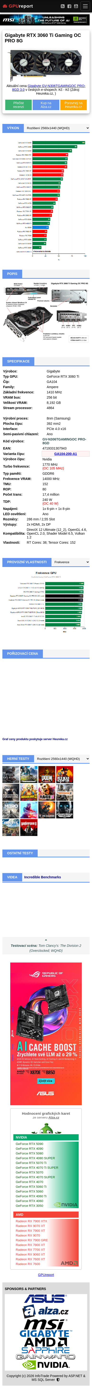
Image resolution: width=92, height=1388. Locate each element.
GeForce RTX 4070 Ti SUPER (37, 1167)
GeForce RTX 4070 (29, 1182)
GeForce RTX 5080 (29, 1153)
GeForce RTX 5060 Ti (31, 1186)
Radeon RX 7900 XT (30, 1230)
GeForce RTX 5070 (29, 1172)
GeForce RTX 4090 (29, 1148)
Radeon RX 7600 (28, 1264)
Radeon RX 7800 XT (30, 1245)
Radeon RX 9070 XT (30, 1226)
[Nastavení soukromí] (58, 1380)
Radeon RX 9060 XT (30, 1254)
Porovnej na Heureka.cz (73, 105)
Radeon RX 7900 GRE (32, 1240)
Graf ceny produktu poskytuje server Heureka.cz (35, 739)
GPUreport (46, 1275)
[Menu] (85, 6)
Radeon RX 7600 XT (30, 1259)
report (18, 6)
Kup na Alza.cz (46, 105)
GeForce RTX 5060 (29, 1191)
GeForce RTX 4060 (29, 1201)
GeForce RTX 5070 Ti (31, 1163)
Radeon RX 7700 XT (30, 1249)
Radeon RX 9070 (28, 1235)
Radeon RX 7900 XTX (31, 1221)
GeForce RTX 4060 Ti (31, 1196)
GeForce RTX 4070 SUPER (35, 1177)
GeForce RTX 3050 (29, 1205)
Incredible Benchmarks (42, 877)
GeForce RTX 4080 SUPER (35, 1158)
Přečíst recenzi (18, 105)
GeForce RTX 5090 (29, 1144)
